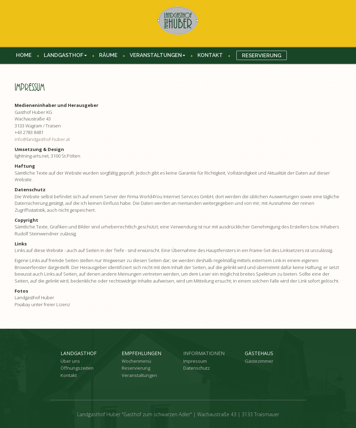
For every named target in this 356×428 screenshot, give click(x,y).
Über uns (70, 361)
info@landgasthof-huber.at (42, 139)
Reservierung (261, 55)
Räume (108, 55)
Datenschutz (196, 368)
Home (24, 55)
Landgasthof (65, 55)
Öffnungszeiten (77, 368)
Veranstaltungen (157, 55)
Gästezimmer (259, 361)
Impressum (195, 361)
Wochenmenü (136, 361)
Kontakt (210, 55)
